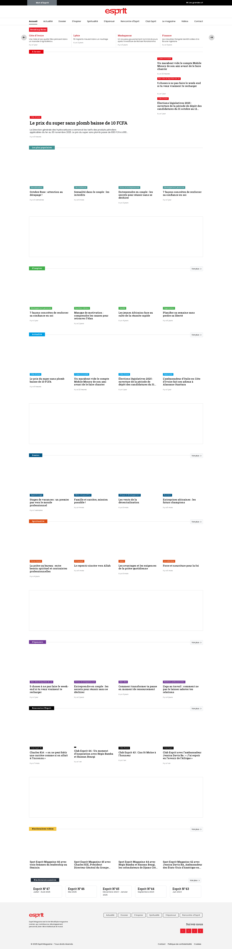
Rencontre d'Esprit (130, 21)
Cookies (197, 944)
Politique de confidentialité (180, 944)
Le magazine (168, 21)
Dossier (62, 21)
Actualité (48, 21)
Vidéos (184, 21)
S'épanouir (109, 21)
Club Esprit (150, 21)
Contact (198, 21)
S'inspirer (76, 21)
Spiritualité (92, 21)
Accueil (33, 21)
